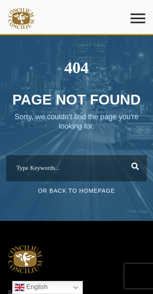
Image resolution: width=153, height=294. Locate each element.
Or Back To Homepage (76, 190)
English (31, 287)
